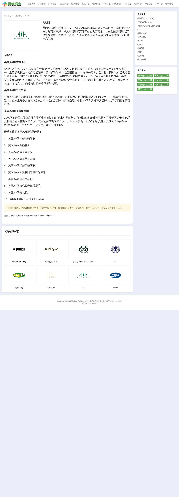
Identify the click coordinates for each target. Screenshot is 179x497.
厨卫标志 (107, 4)
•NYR (139, 30)
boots (115, 288)
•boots (140, 44)
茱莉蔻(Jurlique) (51, 262)
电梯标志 (138, 4)
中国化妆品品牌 (145, 85)
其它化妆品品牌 (145, 89)
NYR (115, 262)
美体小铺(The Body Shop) (83, 262)
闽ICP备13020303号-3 (89, 304)
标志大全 (31, 4)
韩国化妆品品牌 (162, 76)
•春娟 (139, 52)
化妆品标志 (64, 4)
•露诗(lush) (142, 33)
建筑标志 (169, 4)
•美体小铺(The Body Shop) (149, 26)
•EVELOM (141, 37)
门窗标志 (127, 4)
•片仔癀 (140, 48)
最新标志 (141, 14)
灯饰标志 (159, 4)
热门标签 (141, 70)
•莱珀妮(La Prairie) (145, 18)
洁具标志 (117, 4)
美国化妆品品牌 (145, 80)
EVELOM (51, 288)
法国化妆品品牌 (162, 80)
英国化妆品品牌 (162, 85)
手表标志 (42, 4)
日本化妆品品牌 (145, 76)
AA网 (27, 16)
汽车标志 (52, 4)
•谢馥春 (140, 56)
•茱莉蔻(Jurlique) (144, 22)
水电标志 (148, 4)
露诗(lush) (19, 288)
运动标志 (75, 4)
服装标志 (86, 4)
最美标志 (7, 16)
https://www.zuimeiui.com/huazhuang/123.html (31, 216)
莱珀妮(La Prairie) (19, 262)
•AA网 (140, 41)
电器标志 (96, 4)
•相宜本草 (141, 59)
